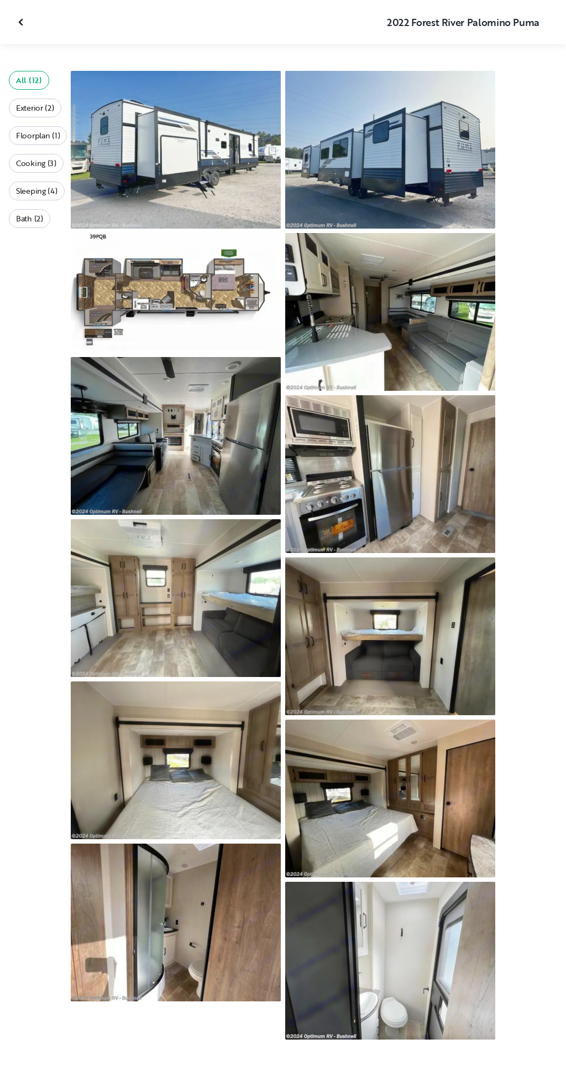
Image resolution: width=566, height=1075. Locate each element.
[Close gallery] (22, 22)
